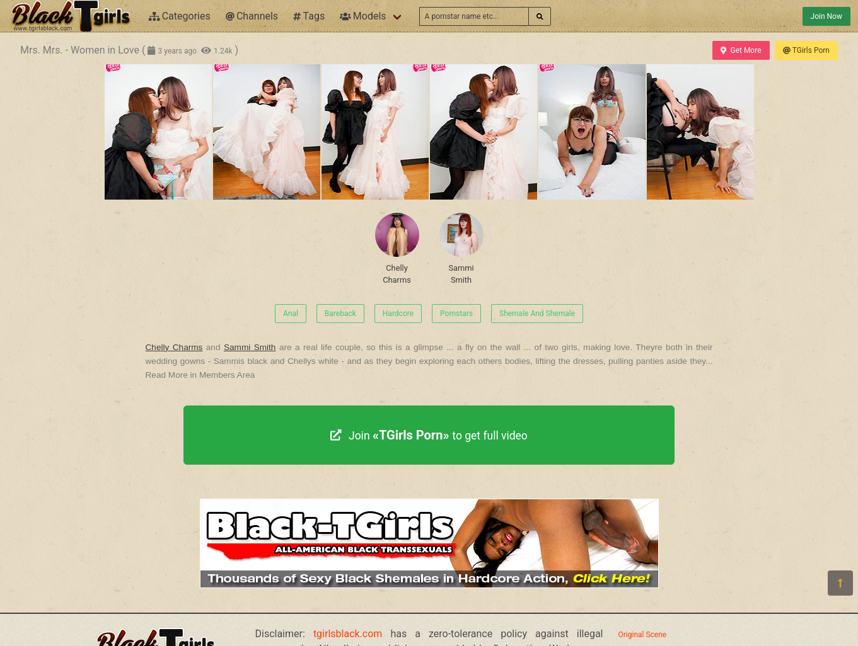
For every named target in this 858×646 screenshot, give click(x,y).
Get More (741, 50)
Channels (252, 16)
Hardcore (398, 313)
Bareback (340, 313)
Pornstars (456, 313)
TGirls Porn (806, 50)
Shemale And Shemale (537, 313)
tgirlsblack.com (348, 634)
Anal (290, 313)
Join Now (826, 16)
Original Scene (642, 634)
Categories (180, 16)
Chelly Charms (397, 249)
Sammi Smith (461, 249)
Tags (309, 16)
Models (363, 16)
